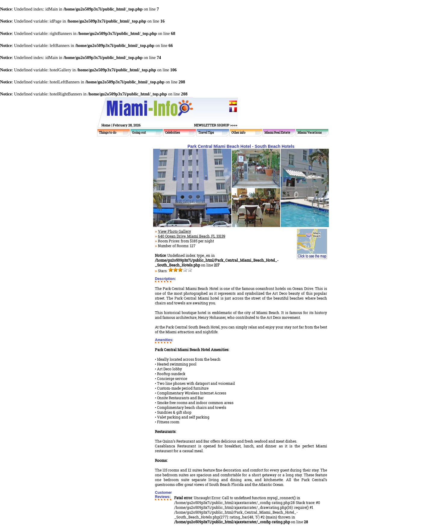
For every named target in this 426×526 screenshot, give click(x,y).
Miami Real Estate (277, 133)
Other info (238, 133)
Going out (139, 133)
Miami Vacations (310, 133)
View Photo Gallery (174, 231)
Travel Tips (206, 133)
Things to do (107, 133)
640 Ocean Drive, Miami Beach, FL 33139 (191, 236)
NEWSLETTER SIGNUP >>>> (215, 125)
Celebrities (172, 133)
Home (105, 125)
